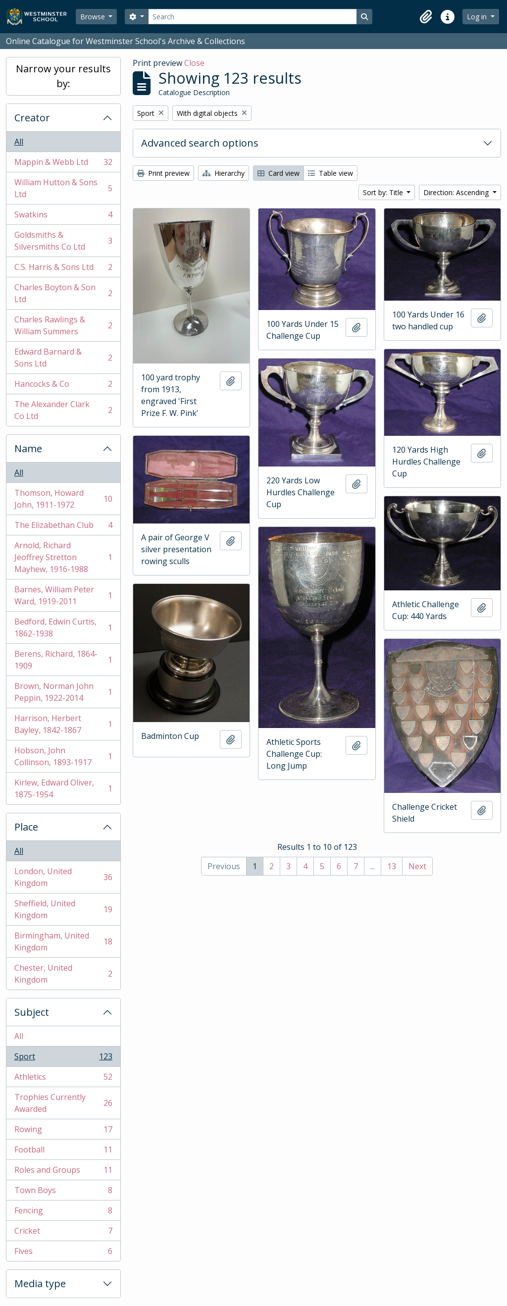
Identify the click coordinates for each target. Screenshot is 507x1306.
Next (417, 866)
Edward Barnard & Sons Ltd (63, 357)
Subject (31, 1012)
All (18, 141)
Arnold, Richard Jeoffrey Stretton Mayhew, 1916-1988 (63, 557)
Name (28, 448)
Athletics (63, 1079)
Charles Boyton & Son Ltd (63, 293)
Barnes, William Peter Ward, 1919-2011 (63, 595)
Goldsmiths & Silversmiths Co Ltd (63, 240)
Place (26, 827)
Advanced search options (199, 143)
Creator (32, 117)
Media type (40, 1283)
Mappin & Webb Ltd (63, 164)
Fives (63, 1253)
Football (63, 1152)
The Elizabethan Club (63, 527)
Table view (330, 173)
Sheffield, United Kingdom (63, 909)
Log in (478, 16)
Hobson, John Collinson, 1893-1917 (63, 756)
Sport (63, 1058)
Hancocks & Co (63, 386)
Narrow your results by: (63, 76)
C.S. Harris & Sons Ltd (63, 269)
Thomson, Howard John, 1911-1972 (63, 498)
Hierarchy (224, 173)
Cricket (63, 1233)
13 (391, 866)
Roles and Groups (63, 1172)
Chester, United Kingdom (63, 973)
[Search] (252, 16)
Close (194, 62)
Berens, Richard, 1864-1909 (63, 659)
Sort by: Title (384, 192)
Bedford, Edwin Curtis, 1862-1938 (63, 627)
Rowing (63, 1131)
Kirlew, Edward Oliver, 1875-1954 (63, 788)
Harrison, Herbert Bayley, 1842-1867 (63, 724)
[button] (426, 17)
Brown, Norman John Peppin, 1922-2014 (63, 691)
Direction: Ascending (457, 192)
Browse (93, 16)
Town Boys (63, 1192)
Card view (278, 173)
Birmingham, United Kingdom (63, 941)
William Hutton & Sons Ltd (63, 188)
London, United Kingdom (63, 877)
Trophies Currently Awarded (63, 1103)
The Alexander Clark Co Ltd (63, 410)
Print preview (163, 173)
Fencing (63, 1212)
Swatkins (63, 217)
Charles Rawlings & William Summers (63, 325)
